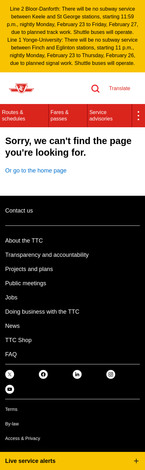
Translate (119, 88)
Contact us (19, 210)
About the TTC (24, 240)
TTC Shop (18, 340)
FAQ (11, 354)
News (12, 326)
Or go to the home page (36, 170)
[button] (138, 115)
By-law (12, 423)
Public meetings (25, 283)
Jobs (11, 297)
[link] (9, 374)
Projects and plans (29, 269)
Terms (11, 409)
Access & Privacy (22, 438)
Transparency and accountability (46, 255)
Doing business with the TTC (42, 311)
